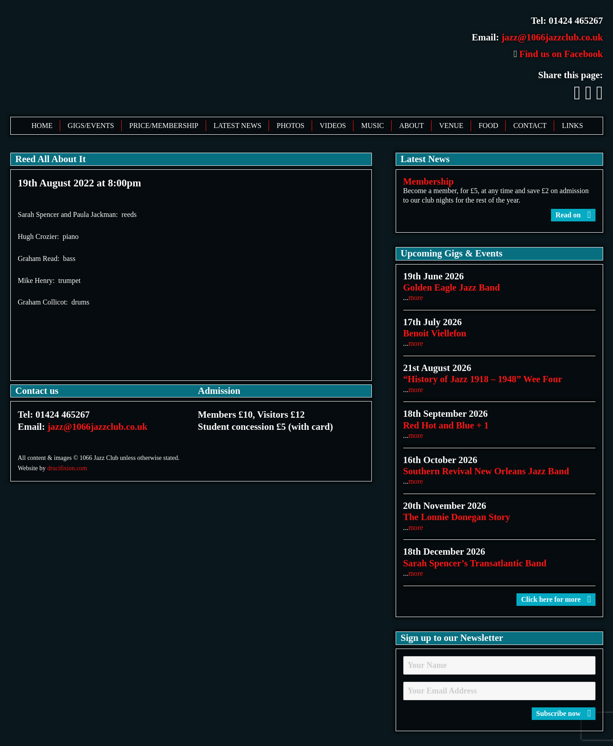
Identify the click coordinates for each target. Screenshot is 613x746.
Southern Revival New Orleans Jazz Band (487, 471)
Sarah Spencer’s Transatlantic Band (476, 563)
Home (42, 125)
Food (488, 125)
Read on (573, 215)
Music (372, 125)
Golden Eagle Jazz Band (452, 287)
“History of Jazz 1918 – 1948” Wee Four (483, 379)
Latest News (237, 125)
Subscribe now (563, 713)
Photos (290, 125)
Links (572, 125)
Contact (530, 125)
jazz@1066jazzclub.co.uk (552, 37)
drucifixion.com (67, 468)
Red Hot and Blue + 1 (446, 425)
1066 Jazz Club (148, 57)
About (411, 125)
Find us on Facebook (558, 54)
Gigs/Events (91, 125)
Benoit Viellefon (435, 333)
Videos (333, 125)
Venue (451, 125)
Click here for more (555, 599)
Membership (428, 181)
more (416, 297)
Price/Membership (163, 125)
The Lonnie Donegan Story (457, 517)
